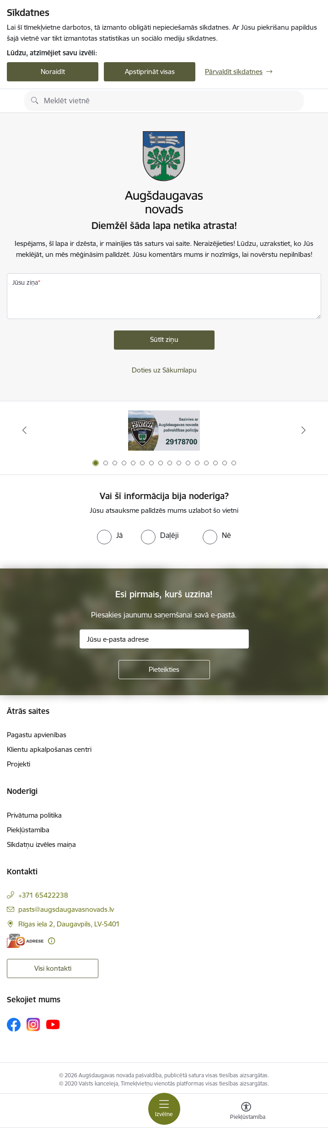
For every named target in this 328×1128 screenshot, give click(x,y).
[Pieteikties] (164, 669)
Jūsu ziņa (25, 282)
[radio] (110, 535)
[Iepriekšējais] (24, 430)
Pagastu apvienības (36, 734)
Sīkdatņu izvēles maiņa (41, 844)
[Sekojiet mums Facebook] (14, 1025)
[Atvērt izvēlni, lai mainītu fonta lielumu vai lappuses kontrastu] (246, 1112)
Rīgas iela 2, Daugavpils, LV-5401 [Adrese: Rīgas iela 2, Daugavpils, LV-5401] (69, 924)
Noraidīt (53, 71)
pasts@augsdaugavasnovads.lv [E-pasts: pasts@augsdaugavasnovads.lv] (66, 909)
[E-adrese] (25, 940)
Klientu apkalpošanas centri (49, 749)
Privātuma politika (34, 815)
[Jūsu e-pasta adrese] (164, 639)
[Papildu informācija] (51, 940)
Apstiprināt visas (150, 71)
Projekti (18, 764)
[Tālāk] (303, 430)
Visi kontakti (52, 968)
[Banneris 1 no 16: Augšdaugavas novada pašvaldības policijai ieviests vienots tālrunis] (164, 430)
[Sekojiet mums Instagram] (33, 1024)
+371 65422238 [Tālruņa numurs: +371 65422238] (43, 895)
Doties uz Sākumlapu (164, 370)
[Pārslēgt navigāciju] (164, 1109)
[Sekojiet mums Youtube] (53, 1024)
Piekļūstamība (28, 829)
